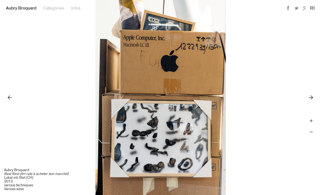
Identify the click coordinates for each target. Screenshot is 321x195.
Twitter (296, 8)
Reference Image (312, 8)
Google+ (304, 8)
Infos (76, 8)
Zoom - (311, 132)
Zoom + (311, 121)
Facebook (288, 8)
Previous (10, 97)
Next (311, 97)
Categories (53, 8)
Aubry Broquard (21, 8)
